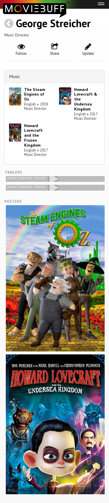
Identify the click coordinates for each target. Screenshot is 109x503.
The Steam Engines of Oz (34, 94)
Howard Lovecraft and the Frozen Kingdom (33, 135)
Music (14, 76)
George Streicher (53, 23)
